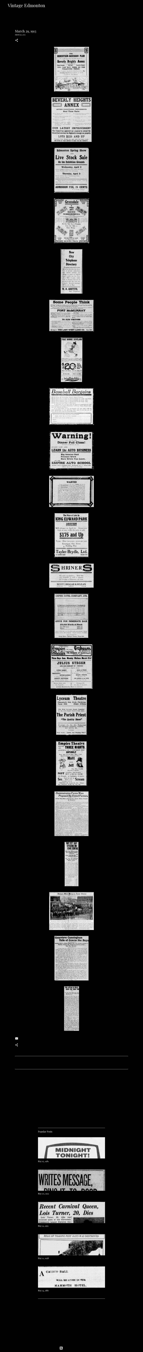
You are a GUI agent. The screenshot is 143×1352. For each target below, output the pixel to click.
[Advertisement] (71, 1097)
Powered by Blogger (71, 1348)
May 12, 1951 (43, 1226)
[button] (16, 40)
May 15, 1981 (43, 1161)
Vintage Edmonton (26, 5)
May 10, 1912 (43, 1193)
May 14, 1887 (43, 1290)
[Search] (49, 5)
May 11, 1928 (43, 1258)
